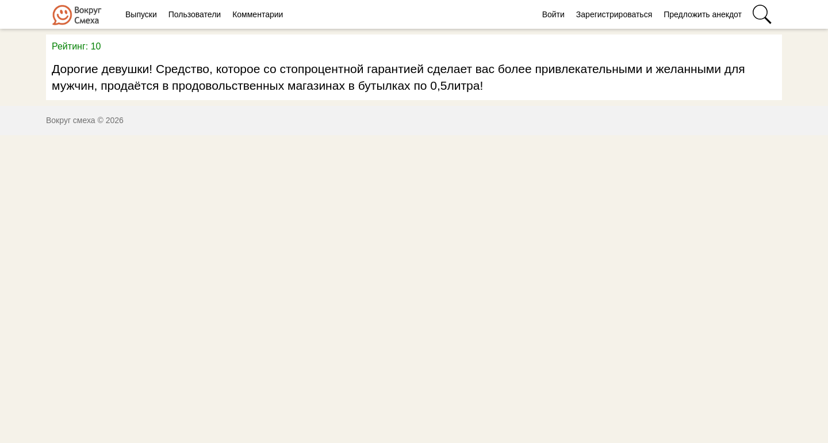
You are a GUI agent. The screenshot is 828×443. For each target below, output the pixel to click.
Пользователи (194, 14)
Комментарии (257, 14)
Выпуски (141, 14)
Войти (553, 14)
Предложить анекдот (703, 14)
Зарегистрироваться (614, 14)
